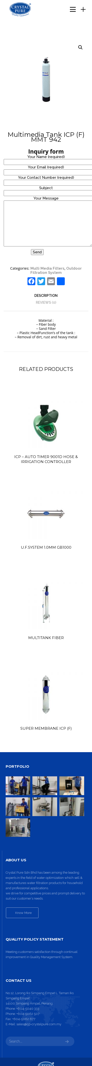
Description (46, 296)
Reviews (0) (46, 302)
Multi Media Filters (47, 268)
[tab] (46, 295)
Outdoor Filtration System (56, 270)
